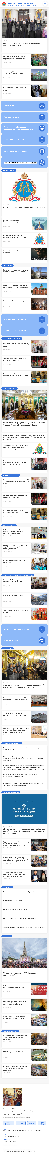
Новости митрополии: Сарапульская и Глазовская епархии (18, 575)
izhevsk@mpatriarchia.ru (11, 1136)
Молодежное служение (9, 525)
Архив (31, 1123)
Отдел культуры (7, 936)
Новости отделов (7, 648)
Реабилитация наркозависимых (11, 792)
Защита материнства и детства (10, 475)
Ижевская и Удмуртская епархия (20, 3)
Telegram (21, 1123)
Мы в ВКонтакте (8, 1123)
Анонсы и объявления (8, 170)
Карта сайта (42, 1123)
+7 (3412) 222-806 (9, 1141)
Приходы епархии (7, 265)
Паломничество (7, 887)
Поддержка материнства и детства (11, 338)
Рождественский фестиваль (10, 1031)
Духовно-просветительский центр (12, 743)
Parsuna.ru (14, 1145)
